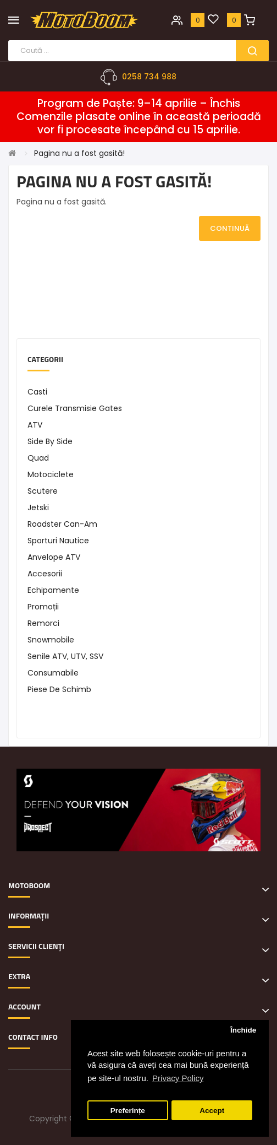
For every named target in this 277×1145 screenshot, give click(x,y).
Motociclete (50, 474)
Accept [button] (212, 1110)
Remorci (43, 623)
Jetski (38, 507)
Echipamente (53, 590)
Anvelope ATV (53, 557)
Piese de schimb (59, 689)
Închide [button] (243, 1030)
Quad (38, 457)
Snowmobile (50, 639)
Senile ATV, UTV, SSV (65, 656)
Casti (37, 391)
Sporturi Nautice (58, 540)
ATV (34, 424)
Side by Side (50, 441)
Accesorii (44, 573)
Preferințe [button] (127, 1110)
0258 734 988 (149, 76)
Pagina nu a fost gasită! (79, 153)
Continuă (230, 228)
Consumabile (53, 672)
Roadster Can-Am (62, 524)
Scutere (42, 490)
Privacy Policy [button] (177, 1078)
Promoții (43, 606)
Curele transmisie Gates (74, 408)
